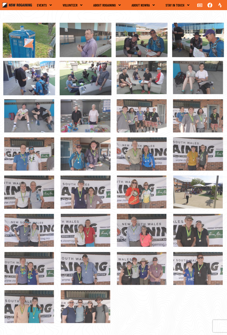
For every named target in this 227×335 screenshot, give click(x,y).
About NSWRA (143, 5)
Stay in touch (178, 5)
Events (44, 5)
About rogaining (107, 5)
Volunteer (73, 5)
